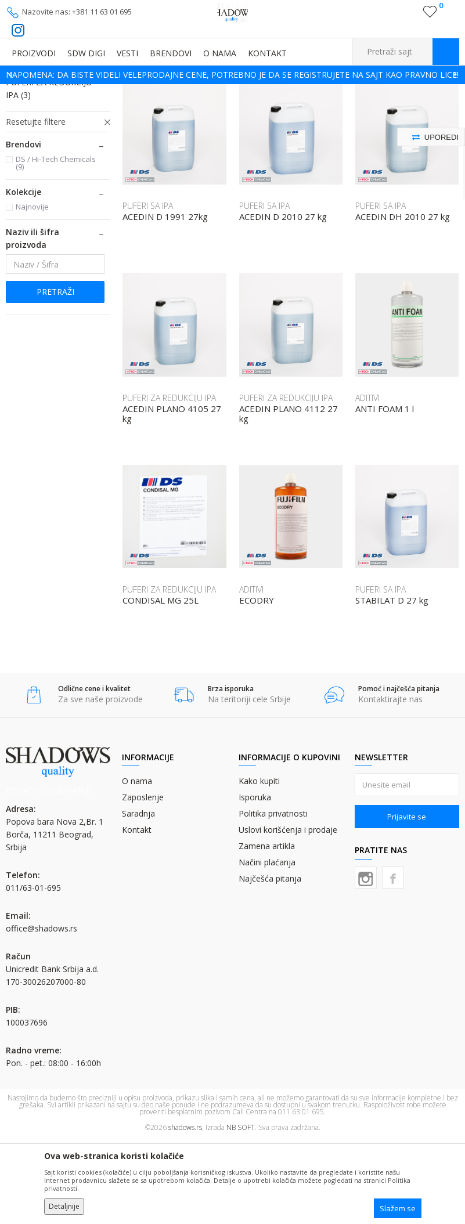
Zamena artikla (267, 930)
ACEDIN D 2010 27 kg (283, 301)
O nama (137, 865)
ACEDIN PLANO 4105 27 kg (171, 498)
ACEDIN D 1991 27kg (165, 301)
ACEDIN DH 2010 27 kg (402, 301)
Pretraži (55, 375)
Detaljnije (64, 1206)
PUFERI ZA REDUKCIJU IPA (49, 173)
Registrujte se (405, 16)
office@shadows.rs (41, 1012)
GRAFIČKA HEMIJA (116, 91)
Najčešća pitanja (270, 962)
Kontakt (137, 913)
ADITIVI (26, 138)
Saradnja (138, 897)
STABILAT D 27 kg (391, 684)
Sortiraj (365, 109)
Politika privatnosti (273, 897)
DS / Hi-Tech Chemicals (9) (56, 247)
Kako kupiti (259, 865)
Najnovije (32, 291)
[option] (232, 75)
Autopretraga (313, 109)
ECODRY (256, 684)
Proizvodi (64, 91)
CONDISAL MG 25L (160, 684)
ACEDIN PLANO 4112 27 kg (288, 498)
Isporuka (255, 881)
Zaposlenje (143, 881)
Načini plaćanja (267, 946)
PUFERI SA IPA (39, 152)
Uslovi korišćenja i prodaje (288, 913)
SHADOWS (23, 91)
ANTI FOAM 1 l (384, 493)
